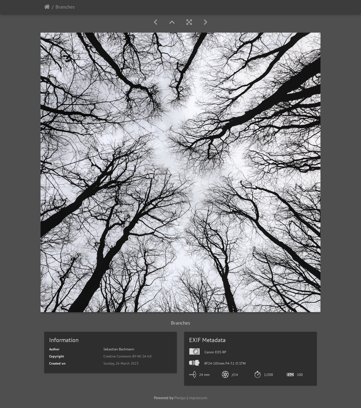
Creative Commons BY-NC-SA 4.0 (127, 356)
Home (47, 7)
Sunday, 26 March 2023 (121, 363)
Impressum (198, 397)
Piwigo (180, 397)
